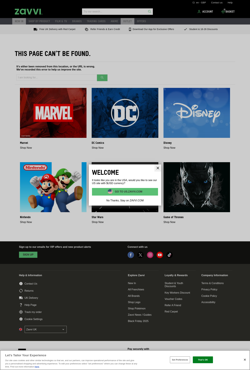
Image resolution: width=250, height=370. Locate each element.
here (37, 366)
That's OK (203, 360)
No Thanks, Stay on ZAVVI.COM (125, 200)
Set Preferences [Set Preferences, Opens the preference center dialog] (180, 360)
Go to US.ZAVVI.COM (128, 191)
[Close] (157, 168)
